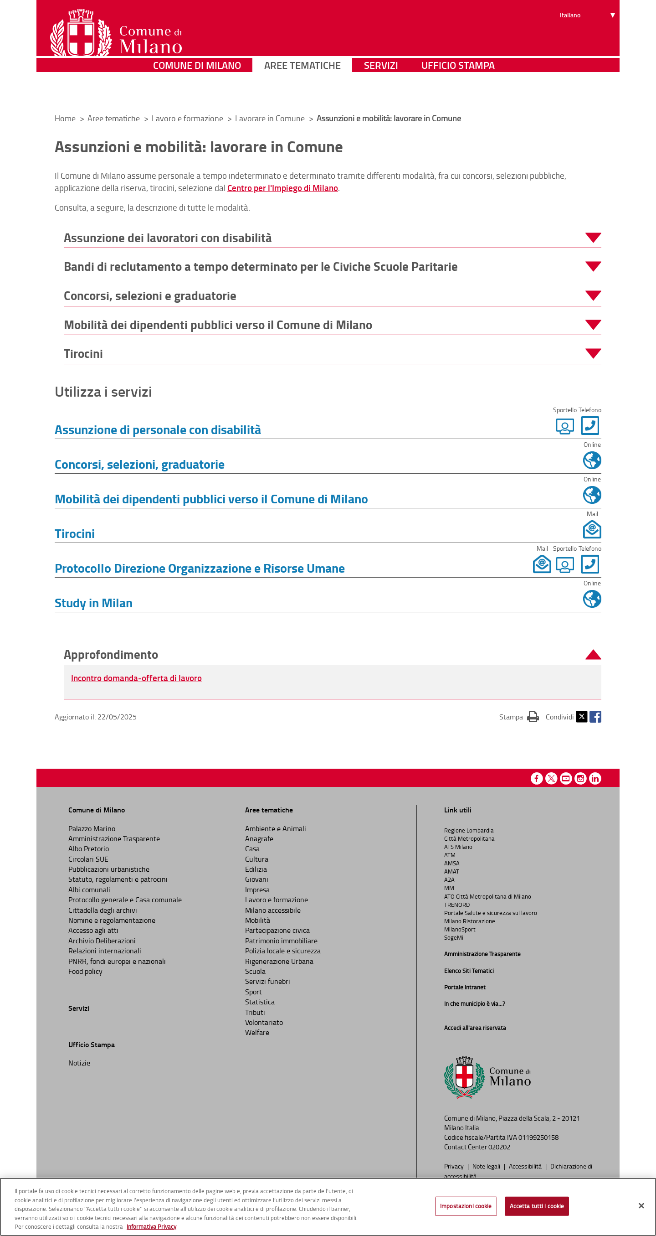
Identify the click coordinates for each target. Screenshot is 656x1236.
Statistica (260, 1002)
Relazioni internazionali (104, 951)
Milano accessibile (273, 910)
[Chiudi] (641, 1206)
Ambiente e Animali (275, 828)
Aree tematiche (302, 93)
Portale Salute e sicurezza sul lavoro (490, 913)
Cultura (256, 859)
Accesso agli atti (93, 930)
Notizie (79, 1063)
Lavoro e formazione (188, 118)
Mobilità (257, 920)
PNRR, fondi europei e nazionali (117, 961)
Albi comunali (89, 889)
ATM (450, 855)
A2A (449, 879)
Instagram (580, 778)
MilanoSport (460, 929)
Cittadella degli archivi (102, 910)
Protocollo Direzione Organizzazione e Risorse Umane (200, 568)
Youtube (566, 778)
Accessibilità (526, 1165)
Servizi (381, 93)
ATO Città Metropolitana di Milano (487, 896)
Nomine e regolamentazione (111, 920)
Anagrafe (259, 838)
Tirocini (75, 533)
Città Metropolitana (469, 838)
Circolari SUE (88, 859)
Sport (253, 992)
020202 (499, 1147)
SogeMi (453, 937)
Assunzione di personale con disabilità (158, 429)
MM (449, 888)
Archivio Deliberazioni (102, 941)
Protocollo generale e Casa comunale (125, 900)
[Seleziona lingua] (589, 41)
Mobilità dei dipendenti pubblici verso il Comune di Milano (211, 498)
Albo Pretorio (88, 848)
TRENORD (457, 904)
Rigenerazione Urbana (279, 961)
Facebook (595, 717)
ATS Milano (458, 847)
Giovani (256, 879)
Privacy (454, 1165)
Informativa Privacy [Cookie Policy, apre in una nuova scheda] (151, 1226)
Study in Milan (94, 602)
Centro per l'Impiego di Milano (282, 187)
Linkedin (595, 778)
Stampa (519, 716)
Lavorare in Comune (271, 118)
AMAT (451, 871)
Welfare (257, 1032)
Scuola (255, 971)
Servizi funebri (267, 981)
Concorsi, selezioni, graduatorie (140, 464)
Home (65, 118)
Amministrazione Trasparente (114, 838)
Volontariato (264, 1022)
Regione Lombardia (469, 830)
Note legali (487, 1165)
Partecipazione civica (277, 930)
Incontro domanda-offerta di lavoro (136, 678)
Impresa (257, 889)
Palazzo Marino (91, 828)
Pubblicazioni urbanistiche (108, 869)
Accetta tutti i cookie (537, 1206)
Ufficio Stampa (458, 93)
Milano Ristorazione (469, 921)
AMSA (452, 863)
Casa (252, 848)
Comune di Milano (197, 93)
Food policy (85, 971)
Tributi (255, 1012)
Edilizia (256, 869)
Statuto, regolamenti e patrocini (118, 879)
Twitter (582, 717)
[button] (332, 237)
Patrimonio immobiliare (281, 941)
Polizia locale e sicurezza (283, 951)
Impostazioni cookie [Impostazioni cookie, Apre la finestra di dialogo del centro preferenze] (466, 1206)
